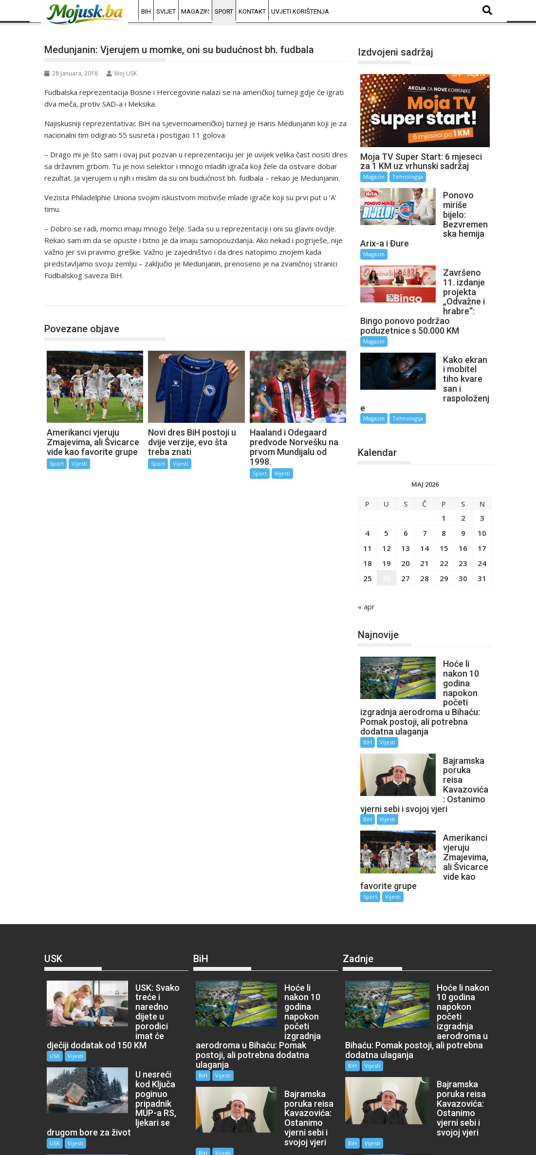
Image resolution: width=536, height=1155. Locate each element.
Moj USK (122, 73)
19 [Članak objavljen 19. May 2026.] (386, 524)
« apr (366, 567)
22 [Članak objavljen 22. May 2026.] (444, 524)
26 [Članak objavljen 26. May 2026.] (386, 539)
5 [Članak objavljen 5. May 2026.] (386, 494)
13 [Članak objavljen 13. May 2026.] (405, 509)
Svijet (166, 11)
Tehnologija (407, 176)
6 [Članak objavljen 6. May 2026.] (406, 494)
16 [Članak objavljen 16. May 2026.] (463, 509)
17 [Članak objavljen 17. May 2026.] (482, 509)
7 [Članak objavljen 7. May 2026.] (425, 494)
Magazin (195, 11)
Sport (224, 11)
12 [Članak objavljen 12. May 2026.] (386, 509)
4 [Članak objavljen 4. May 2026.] (367, 494)
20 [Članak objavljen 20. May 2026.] (405, 524)
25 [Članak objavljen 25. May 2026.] (367, 539)
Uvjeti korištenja (300, 11)
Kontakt (252, 11)
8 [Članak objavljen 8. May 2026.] (444, 494)
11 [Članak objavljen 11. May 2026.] (367, 509)
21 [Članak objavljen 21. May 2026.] (424, 524)
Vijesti (79, 463)
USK (55, 959)
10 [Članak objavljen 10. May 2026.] (482, 494)
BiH (146, 11)
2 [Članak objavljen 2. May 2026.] (463, 479)
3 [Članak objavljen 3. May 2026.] (482, 479)
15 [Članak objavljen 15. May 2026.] (444, 509)
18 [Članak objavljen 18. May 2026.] (367, 524)
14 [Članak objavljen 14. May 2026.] (424, 509)
